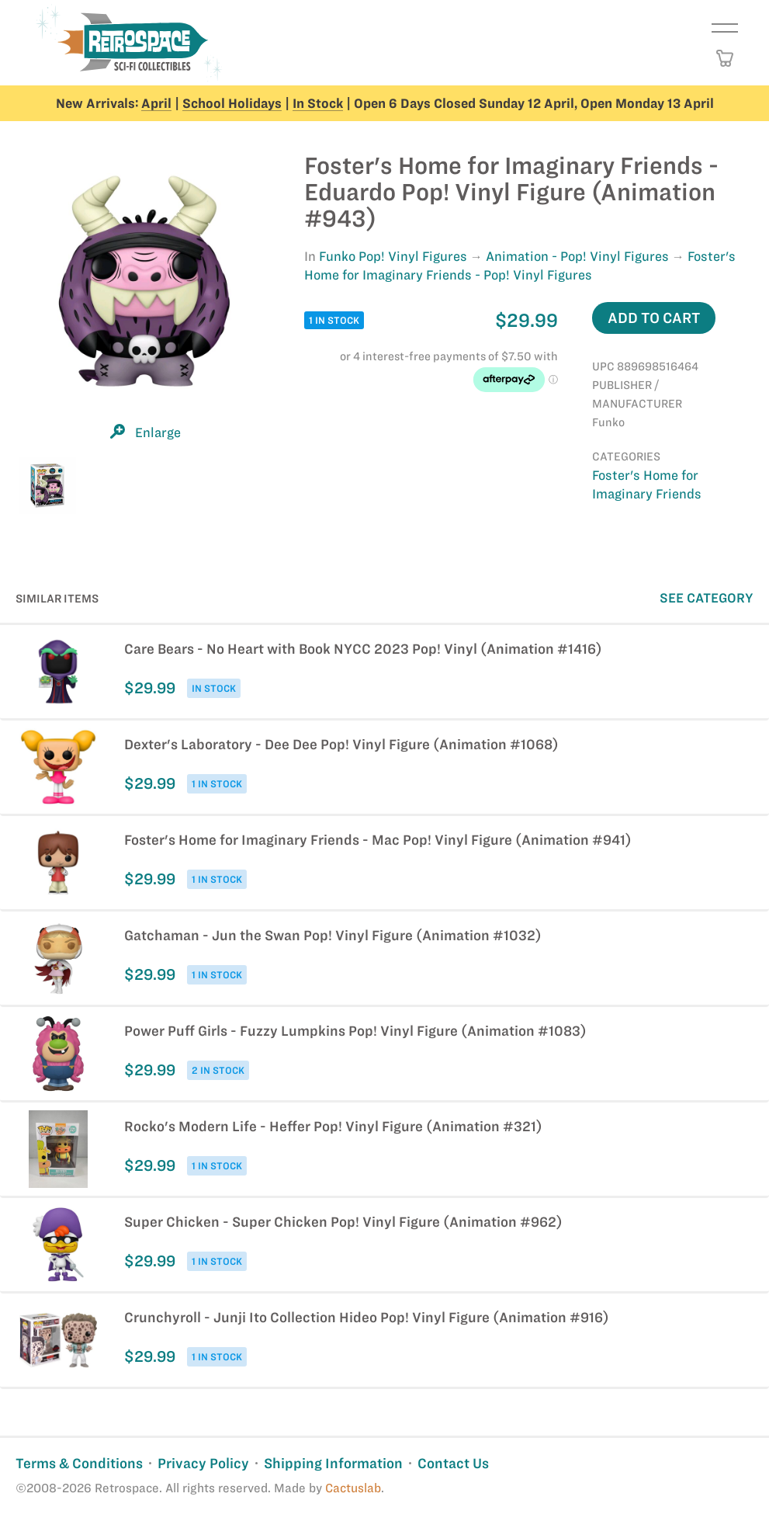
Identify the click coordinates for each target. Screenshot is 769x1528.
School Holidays (232, 103)
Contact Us (453, 1463)
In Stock (318, 103)
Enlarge (158, 432)
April (156, 103)
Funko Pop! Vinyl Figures (393, 256)
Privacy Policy (203, 1463)
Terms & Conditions (79, 1463)
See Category (706, 598)
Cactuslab (353, 1488)
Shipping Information (333, 1463)
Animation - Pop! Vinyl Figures (577, 256)
